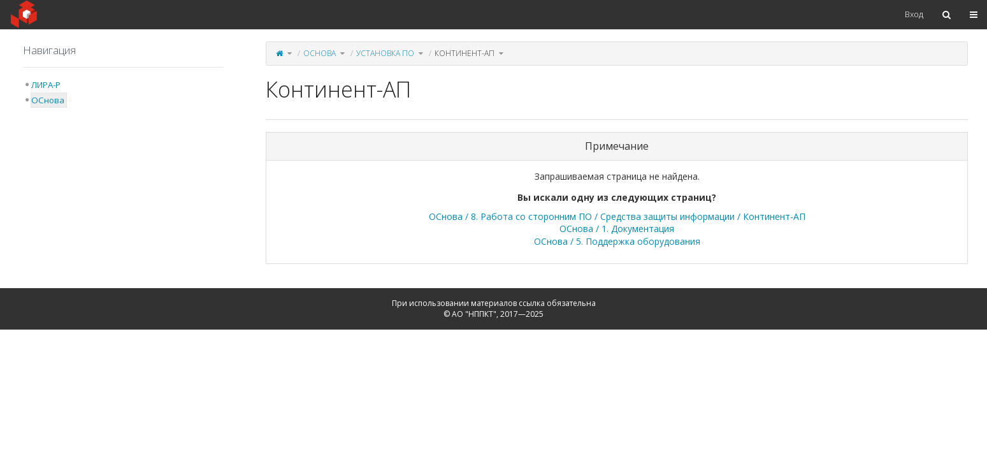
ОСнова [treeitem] (47, 100)
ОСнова (319, 53)
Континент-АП (464, 53)
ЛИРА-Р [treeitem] (46, 85)
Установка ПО (385, 53)
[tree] (123, 92)
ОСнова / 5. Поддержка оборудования (617, 241)
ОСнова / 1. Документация (616, 228)
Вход (914, 14)
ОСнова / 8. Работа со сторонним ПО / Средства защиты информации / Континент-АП (617, 216)
